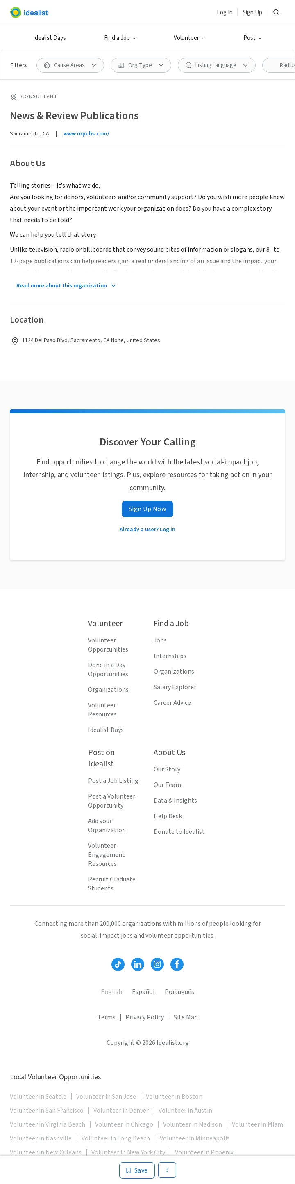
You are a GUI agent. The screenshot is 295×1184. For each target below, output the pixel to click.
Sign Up (252, 12)
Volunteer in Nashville (41, 1138)
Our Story (167, 769)
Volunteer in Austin (185, 1110)
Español (143, 991)
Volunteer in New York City (128, 1152)
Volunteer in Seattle (38, 1096)
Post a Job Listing (113, 780)
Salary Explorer (175, 687)
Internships (170, 656)
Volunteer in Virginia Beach (47, 1124)
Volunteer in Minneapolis (195, 1138)
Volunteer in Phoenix (204, 1152)
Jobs (160, 640)
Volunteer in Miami (258, 1124)
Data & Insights (175, 800)
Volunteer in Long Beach (116, 1138)
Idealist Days (49, 38)
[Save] (137, 1170)
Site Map (186, 1017)
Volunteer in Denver (121, 1110)
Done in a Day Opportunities (108, 670)
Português (179, 991)
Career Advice (172, 702)
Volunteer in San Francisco (47, 1110)
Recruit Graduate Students (112, 884)
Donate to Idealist (179, 831)
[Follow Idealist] (118, 964)
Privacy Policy (144, 1017)
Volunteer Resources (102, 710)
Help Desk (168, 816)
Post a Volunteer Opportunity (111, 801)
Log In (225, 12)
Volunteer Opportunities (108, 645)
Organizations (108, 689)
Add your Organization (107, 826)
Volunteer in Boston (174, 1096)
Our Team (167, 784)
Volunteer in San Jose (106, 1096)
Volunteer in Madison (192, 1124)
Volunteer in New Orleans (46, 1152)
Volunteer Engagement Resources (106, 854)
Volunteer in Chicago (124, 1124)
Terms (107, 1017)
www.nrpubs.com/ (86, 134)
